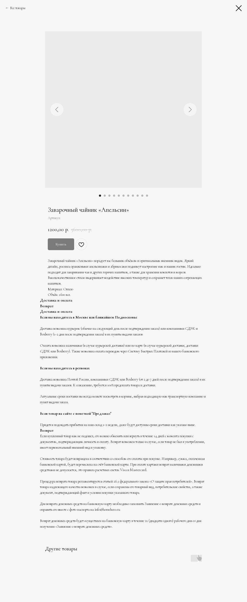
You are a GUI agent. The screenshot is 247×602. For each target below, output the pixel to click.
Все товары (17, 8)
